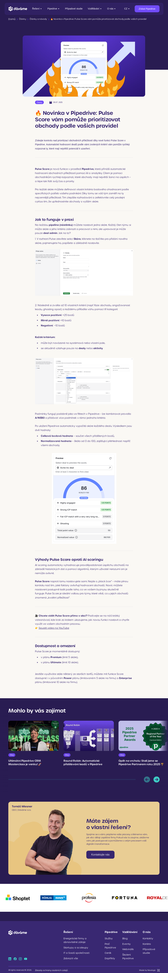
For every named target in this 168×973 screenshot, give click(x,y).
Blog (124, 937)
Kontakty (147, 937)
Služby (108, 937)
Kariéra (146, 943)
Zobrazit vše (70, 957)
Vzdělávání (95, 8)
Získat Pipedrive (147, 8)
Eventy (126, 943)
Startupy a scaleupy (74, 946)
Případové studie (73, 8)
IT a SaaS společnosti (75, 952)
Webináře (127, 948)
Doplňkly (109, 957)
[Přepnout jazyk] (127, 8)
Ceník (108, 952)
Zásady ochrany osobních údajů (49, 968)
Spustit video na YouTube (54, 627)
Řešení (37, 8)
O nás (111, 8)
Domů (11, 19)
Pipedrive (54, 8)
